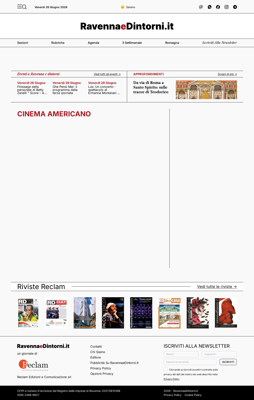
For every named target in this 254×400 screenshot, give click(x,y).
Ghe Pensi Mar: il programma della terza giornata (65, 89)
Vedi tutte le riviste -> (217, 287)
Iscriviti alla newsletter (219, 43)
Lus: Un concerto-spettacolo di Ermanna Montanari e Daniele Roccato (103, 89)
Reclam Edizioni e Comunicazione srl (44, 377)
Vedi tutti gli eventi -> (107, 74)
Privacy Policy (100, 368)
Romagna (172, 43)
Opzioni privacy (101, 374)
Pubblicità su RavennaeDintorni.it (114, 363)
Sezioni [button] (22, 43)
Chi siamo (97, 352)
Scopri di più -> (227, 74)
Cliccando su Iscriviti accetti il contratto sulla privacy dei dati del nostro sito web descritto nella (191, 374)
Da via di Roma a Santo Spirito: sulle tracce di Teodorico (150, 87)
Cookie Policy (193, 395)
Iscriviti (228, 362)
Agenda (93, 43)
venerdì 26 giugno (31, 83)
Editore (95, 357)
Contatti (96, 346)
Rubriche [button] (57, 43)
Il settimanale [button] (132, 43)
